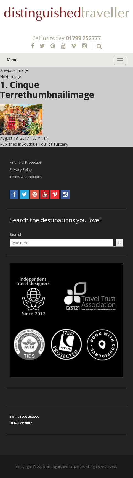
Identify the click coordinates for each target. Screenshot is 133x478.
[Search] (119, 242)
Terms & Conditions (26, 176)
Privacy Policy (21, 169)
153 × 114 (39, 138)
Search (16, 234)
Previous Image (14, 70)
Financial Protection (26, 162)
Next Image (10, 76)
